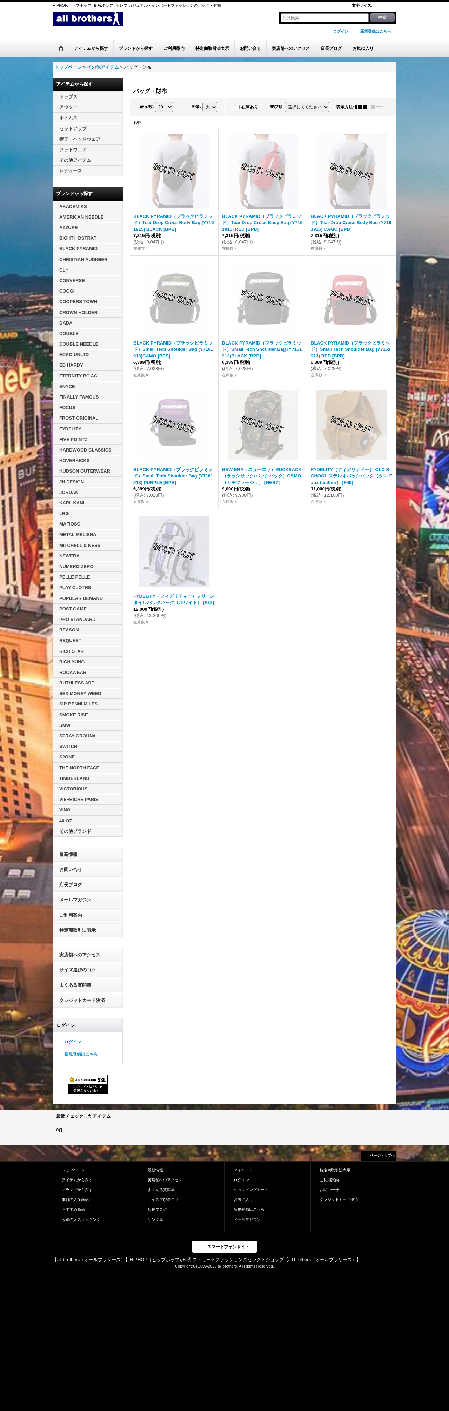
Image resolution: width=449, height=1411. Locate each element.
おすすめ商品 (73, 1209)
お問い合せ (70, 869)
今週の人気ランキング (81, 1219)
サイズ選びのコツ (77, 969)
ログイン (340, 31)
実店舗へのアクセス (79, 954)
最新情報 (68, 854)
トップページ (73, 1170)
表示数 (147, 106)
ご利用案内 (70, 915)
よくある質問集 (75, 985)
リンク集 (155, 1219)
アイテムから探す (77, 1180)
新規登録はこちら (375, 31)
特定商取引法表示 (77, 930)
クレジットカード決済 (82, 1000)
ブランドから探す (77, 1190)
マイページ (243, 1170)
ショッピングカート (251, 1190)
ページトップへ (382, 1155)
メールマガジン (75, 899)
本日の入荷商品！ (77, 1199)
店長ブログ (70, 884)
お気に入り (243, 1199)
